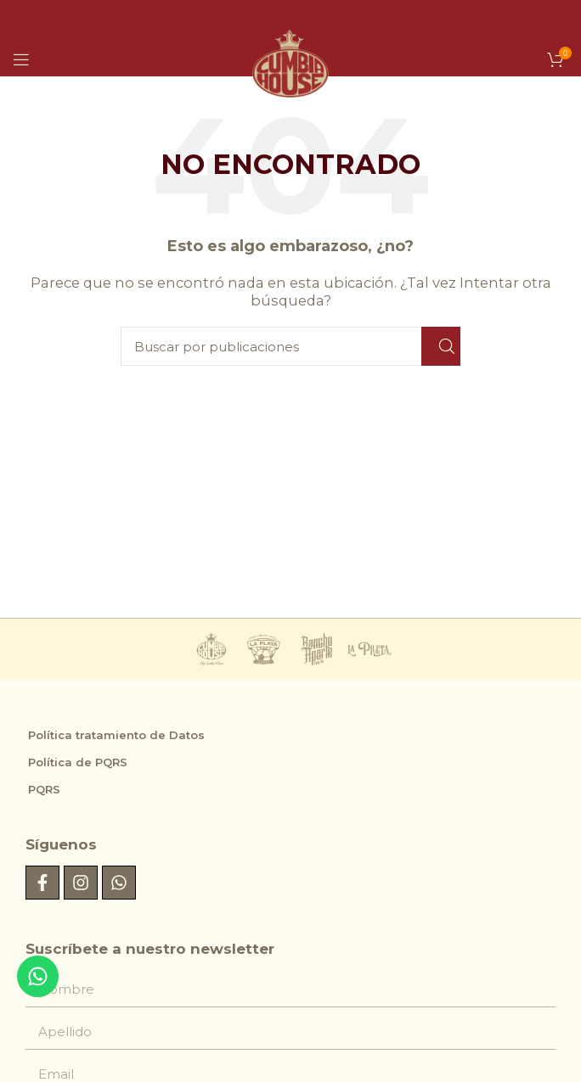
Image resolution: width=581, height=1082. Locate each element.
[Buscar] (290, 346)
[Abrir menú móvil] (21, 59)
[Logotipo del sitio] (290, 50)
